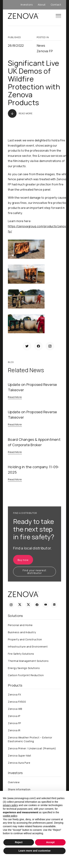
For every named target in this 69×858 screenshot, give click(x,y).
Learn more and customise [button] (34, 850)
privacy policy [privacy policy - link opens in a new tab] (10, 805)
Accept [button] (50, 842)
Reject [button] (18, 842)
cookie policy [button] (10, 815)
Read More (26, 113)
